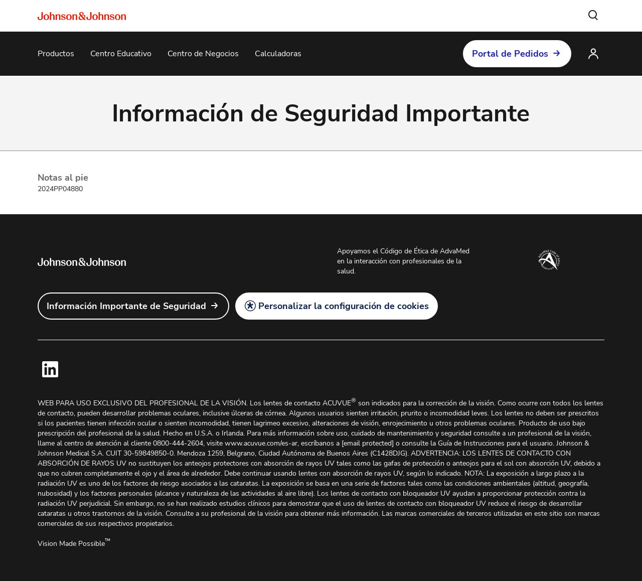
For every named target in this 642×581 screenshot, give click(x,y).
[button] (593, 16)
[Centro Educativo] (120, 54)
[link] (133, 306)
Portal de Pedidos (510, 54)
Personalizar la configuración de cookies (343, 306)
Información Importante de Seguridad (126, 306)
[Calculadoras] (278, 54)
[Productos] (56, 54)
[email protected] (368, 443)
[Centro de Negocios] (203, 54)
